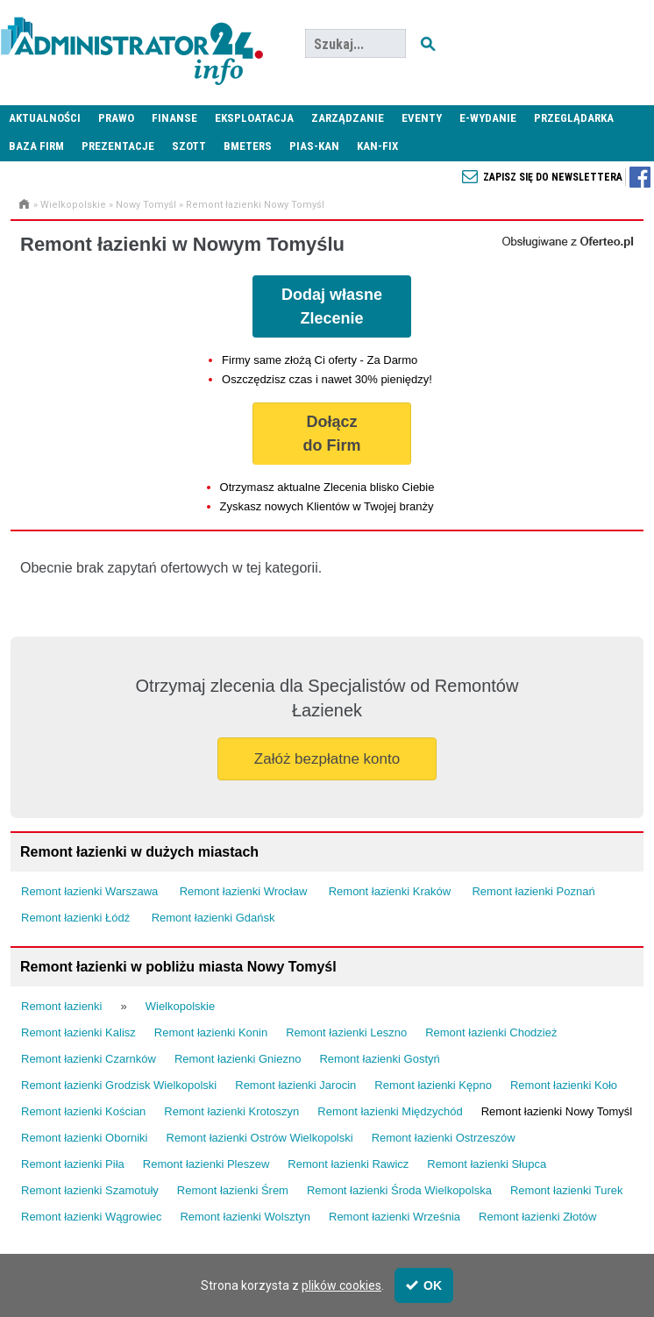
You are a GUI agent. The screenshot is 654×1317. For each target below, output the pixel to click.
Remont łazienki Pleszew (206, 1164)
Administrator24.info (131, 44)
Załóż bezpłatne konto (327, 759)
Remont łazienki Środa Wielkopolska (399, 1190)
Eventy (422, 118)
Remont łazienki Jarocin (295, 1085)
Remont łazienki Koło (563, 1085)
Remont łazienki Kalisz (78, 1032)
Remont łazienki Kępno (433, 1085)
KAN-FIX (377, 146)
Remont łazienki (62, 1006)
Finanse (174, 118)
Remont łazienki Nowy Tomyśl (255, 204)
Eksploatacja (254, 118)
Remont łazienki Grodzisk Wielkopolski (119, 1085)
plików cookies (341, 1285)
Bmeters (248, 146)
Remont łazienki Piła (72, 1164)
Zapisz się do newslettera (552, 177)
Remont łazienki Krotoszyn (231, 1111)
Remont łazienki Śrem (232, 1190)
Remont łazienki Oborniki (84, 1137)
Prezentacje (118, 146)
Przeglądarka (574, 118)
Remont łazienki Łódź (75, 917)
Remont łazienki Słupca (486, 1164)
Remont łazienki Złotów (537, 1216)
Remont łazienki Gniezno (238, 1058)
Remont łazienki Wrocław (244, 891)
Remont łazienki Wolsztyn (245, 1216)
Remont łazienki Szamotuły (90, 1190)
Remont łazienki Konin (210, 1032)
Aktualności (45, 118)
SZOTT (189, 146)
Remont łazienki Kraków (390, 891)
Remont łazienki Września (394, 1216)
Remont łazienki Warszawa (89, 891)
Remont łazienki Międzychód (389, 1111)
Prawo (116, 118)
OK (424, 1285)
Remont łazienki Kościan (83, 1111)
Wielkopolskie (73, 204)
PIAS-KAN (314, 146)
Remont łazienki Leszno (346, 1032)
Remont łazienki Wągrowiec (91, 1216)
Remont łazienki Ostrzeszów (443, 1137)
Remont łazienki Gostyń (379, 1058)
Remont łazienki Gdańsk (213, 917)
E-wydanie (487, 118)
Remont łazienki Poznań (533, 891)
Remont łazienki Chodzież (491, 1032)
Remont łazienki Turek (566, 1190)
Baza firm (36, 146)
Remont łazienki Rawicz (348, 1164)
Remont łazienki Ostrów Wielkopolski (260, 1137)
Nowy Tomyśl (146, 204)
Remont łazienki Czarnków (88, 1058)
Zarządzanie (347, 118)
